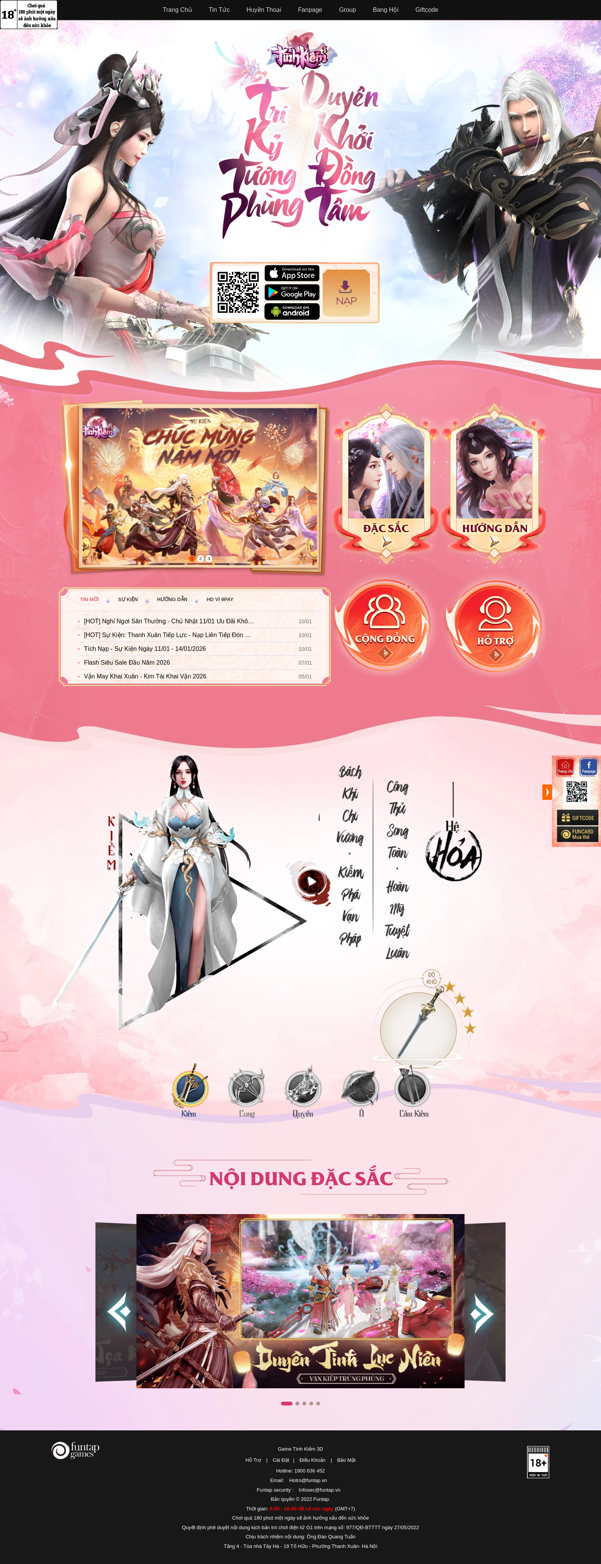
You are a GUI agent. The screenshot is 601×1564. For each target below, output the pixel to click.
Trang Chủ (177, 10)
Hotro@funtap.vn (308, 1480)
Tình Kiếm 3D (304, 48)
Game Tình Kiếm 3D (300, 1449)
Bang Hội (386, 10)
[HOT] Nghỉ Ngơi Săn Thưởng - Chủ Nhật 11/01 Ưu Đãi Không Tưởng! (172, 621)
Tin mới (89, 599)
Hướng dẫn (172, 599)
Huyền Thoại (263, 10)
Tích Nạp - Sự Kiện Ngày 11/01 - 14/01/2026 (145, 649)
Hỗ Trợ (253, 1460)
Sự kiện (128, 599)
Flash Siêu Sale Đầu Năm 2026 (127, 662)
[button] (481, 1313)
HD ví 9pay (220, 599)
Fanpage (310, 10)
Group (347, 10)
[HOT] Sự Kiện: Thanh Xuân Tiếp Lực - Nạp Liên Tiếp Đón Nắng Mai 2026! (172, 635)
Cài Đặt (281, 1460)
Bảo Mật (346, 1460)
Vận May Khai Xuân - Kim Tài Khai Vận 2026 (145, 676)
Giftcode (426, 10)
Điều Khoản (312, 1460)
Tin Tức (219, 10)
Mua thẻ (577, 834)
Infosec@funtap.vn (320, 1490)
